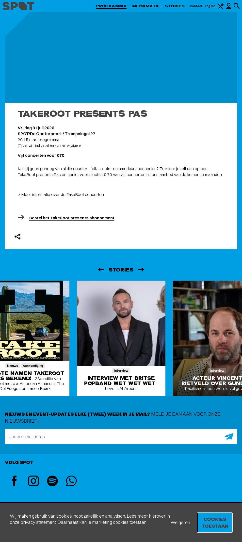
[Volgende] (141, 270)
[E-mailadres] (121, 436)
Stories (175, 6)
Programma (111, 6)
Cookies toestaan (214, 522)
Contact (196, 6)
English (210, 6)
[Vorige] (100, 270)
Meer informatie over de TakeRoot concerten (62, 194)
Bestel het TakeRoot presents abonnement (71, 217)
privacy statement (38, 522)
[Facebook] (14, 481)
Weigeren (180, 522)
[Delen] (17, 236)
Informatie (145, 6)
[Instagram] (33, 482)
